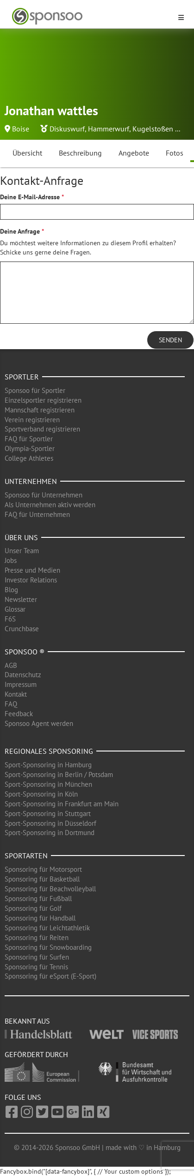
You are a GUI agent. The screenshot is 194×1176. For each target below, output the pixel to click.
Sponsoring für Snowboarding (48, 947)
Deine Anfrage (20, 231)
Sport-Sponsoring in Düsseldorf (50, 823)
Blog (11, 589)
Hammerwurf (108, 128)
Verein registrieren (32, 419)
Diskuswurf (67, 128)
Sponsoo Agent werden (39, 723)
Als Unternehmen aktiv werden (50, 504)
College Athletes (29, 458)
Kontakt (16, 694)
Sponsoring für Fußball (38, 898)
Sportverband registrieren (42, 429)
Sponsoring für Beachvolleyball (50, 888)
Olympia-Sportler (30, 448)
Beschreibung (80, 152)
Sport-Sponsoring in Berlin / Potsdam (59, 774)
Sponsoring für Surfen (37, 957)
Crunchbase (22, 628)
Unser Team (22, 550)
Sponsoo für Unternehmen (43, 494)
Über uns (21, 537)
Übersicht (27, 152)
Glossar (15, 609)
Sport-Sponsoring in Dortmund (49, 832)
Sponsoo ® (24, 651)
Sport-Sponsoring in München (48, 784)
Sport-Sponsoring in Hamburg (48, 764)
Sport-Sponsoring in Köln (41, 794)
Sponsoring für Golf (33, 908)
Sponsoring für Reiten (37, 937)
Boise (20, 128)
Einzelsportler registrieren (43, 400)
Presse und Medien (32, 570)
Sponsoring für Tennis (36, 966)
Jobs (11, 560)
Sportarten (26, 855)
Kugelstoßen (152, 128)
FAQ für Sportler (29, 438)
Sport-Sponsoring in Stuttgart (48, 813)
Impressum (21, 684)
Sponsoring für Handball (40, 918)
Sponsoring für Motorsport (43, 869)
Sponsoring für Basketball (42, 879)
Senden (170, 340)
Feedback (19, 713)
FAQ (11, 703)
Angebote (134, 152)
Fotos (174, 152)
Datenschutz (23, 674)
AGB (11, 665)
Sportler (22, 376)
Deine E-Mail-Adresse (30, 197)
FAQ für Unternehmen (37, 514)
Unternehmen (31, 481)
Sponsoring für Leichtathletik (47, 927)
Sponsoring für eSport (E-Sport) (50, 976)
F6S (10, 618)
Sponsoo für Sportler (35, 390)
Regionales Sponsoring (49, 751)
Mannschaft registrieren (40, 409)
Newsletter (21, 599)
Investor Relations (31, 579)
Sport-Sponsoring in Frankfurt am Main (62, 803)
